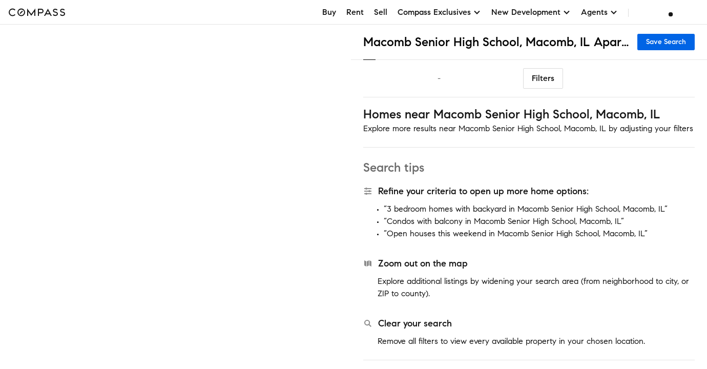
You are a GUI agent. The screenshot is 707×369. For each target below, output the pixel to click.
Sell (380, 12)
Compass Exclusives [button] (439, 12)
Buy (329, 12)
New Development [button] (531, 12)
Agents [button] (599, 12)
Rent (355, 12)
